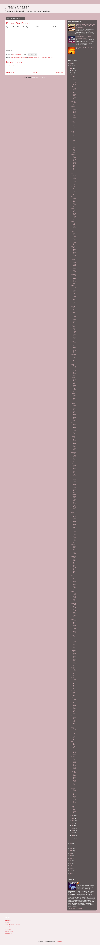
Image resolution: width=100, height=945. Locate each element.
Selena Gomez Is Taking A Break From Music (73, 384)
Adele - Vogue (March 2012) (73, 397)
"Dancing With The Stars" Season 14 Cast (73, 748)
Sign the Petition (9, 931)
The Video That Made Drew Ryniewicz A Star (73, 641)
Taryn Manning (9, 933)
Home (35, 72)
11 (71, 65)
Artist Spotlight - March (73, 809)
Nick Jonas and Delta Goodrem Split (73, 596)
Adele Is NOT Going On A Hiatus (73, 456)
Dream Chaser (17, 7)
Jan (73, 70)
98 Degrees (8, 920)
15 (71, 846)
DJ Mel (6, 922)
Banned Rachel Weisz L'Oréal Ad (73, 79)
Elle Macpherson (15, 57)
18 (71, 853)
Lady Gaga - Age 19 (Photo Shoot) (73, 683)
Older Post (59, 72)
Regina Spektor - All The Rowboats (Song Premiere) (73, 796)
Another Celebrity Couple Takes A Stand (73, 536)
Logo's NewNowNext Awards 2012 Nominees (73, 762)
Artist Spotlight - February (73, 149)
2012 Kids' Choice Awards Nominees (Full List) (73, 485)
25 (71, 870)
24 (71, 868)
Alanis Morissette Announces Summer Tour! (73, 265)
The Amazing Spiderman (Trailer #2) (73, 179)
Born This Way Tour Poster (73, 225)
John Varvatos (42, 57)
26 (71, 873)
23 (71, 865)
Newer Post (10, 72)
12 (71, 68)
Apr (73, 818)
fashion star (24, 57)
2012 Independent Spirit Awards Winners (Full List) (73, 705)
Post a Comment (13, 66)
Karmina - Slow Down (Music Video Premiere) (73, 113)
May (73, 820)
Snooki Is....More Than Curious (73, 190)
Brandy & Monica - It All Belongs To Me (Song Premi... (73, 163)
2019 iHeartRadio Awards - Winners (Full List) (83, 37)
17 (71, 851)
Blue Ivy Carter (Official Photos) (73, 278)
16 (71, 848)
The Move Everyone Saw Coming (73, 201)
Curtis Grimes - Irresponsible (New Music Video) (73, 778)
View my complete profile (75, 908)
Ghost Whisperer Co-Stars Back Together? (73, 252)
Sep (73, 830)
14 (71, 843)
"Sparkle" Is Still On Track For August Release (73, 331)
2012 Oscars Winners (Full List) (73, 720)
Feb (73, 73)
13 (71, 841)
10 (71, 63)
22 (71, 863)
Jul (73, 825)
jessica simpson (32, 57)
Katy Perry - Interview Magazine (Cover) (73, 733)
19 (71, 856)
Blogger (59, 941)
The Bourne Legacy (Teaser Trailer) (73, 238)
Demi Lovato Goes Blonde (73, 318)
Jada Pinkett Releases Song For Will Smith (73, 470)
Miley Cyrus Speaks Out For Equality (73, 137)
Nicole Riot (8, 929)
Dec (73, 838)
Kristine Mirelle (9, 927)
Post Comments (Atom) (38, 77)
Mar (73, 815)
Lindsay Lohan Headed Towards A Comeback (73, 609)
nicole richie (49, 57)
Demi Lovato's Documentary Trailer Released (73, 626)
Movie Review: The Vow (73, 309)
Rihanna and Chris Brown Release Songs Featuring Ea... (73, 564)
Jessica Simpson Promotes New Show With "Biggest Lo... (73, 502)
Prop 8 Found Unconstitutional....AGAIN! (73, 214)
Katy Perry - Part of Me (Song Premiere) (73, 370)
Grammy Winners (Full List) (73, 358)
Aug (73, 828)
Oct (73, 833)
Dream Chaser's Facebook (12, 924)
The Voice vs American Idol (73, 125)
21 (71, 861)
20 (71, 858)
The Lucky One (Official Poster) (73, 346)
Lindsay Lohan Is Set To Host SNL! (73, 549)
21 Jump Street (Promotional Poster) (73, 92)
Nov (73, 835)
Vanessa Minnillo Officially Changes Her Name (73, 657)
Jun (73, 823)
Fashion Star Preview (73, 693)
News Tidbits (73, 102)
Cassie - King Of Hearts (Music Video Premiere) (73, 442)
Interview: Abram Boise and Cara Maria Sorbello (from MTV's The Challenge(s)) (85, 26)
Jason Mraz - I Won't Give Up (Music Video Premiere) (73, 520)
